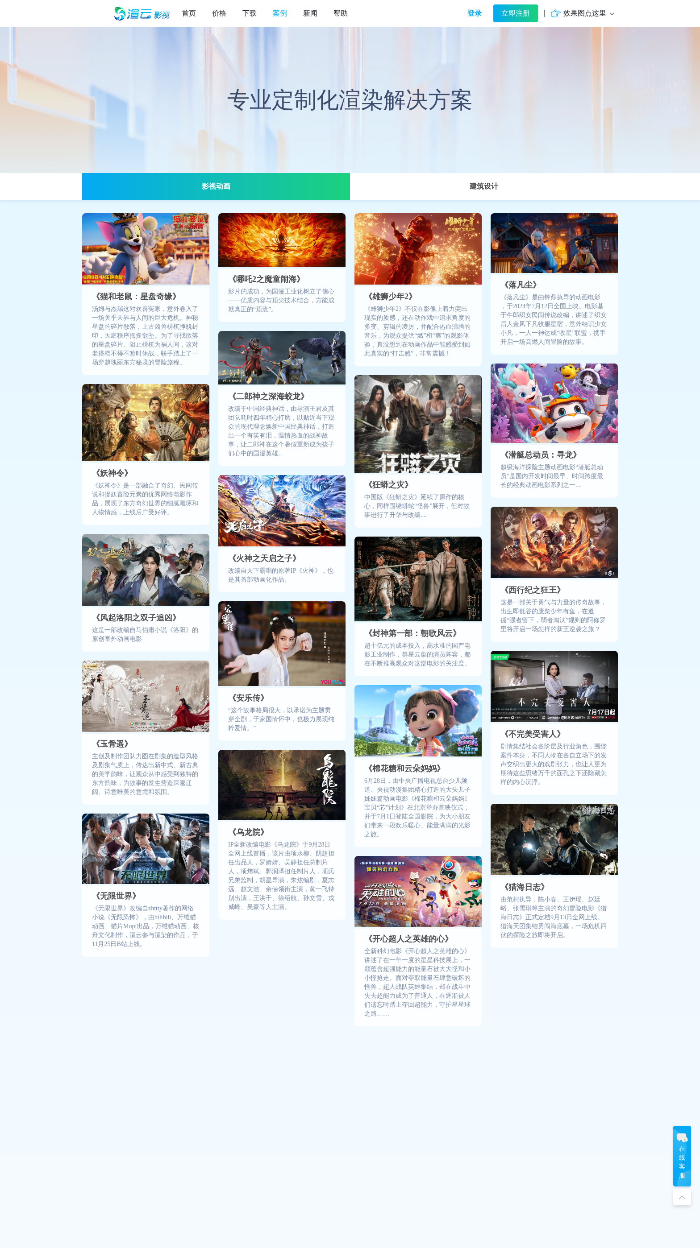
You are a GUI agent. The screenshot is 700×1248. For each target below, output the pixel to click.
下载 (249, 13)
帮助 (340, 13)
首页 (189, 13)
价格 (219, 13)
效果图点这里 (584, 13)
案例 (280, 13)
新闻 (310, 13)
